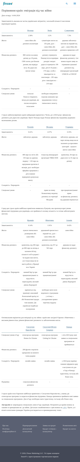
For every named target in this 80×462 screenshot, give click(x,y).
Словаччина (69, 30)
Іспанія (69, 220)
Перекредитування (29, 425)
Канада (69, 327)
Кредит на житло (69, 429)
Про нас (5, 425)
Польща (30, 30)
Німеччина (50, 220)
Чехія (50, 30)
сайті (65, 407)
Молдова (49, 127)
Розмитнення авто (70, 425)
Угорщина (69, 127)
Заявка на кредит (49, 425)
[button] (67, 4)
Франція (30, 220)
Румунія (30, 127)
